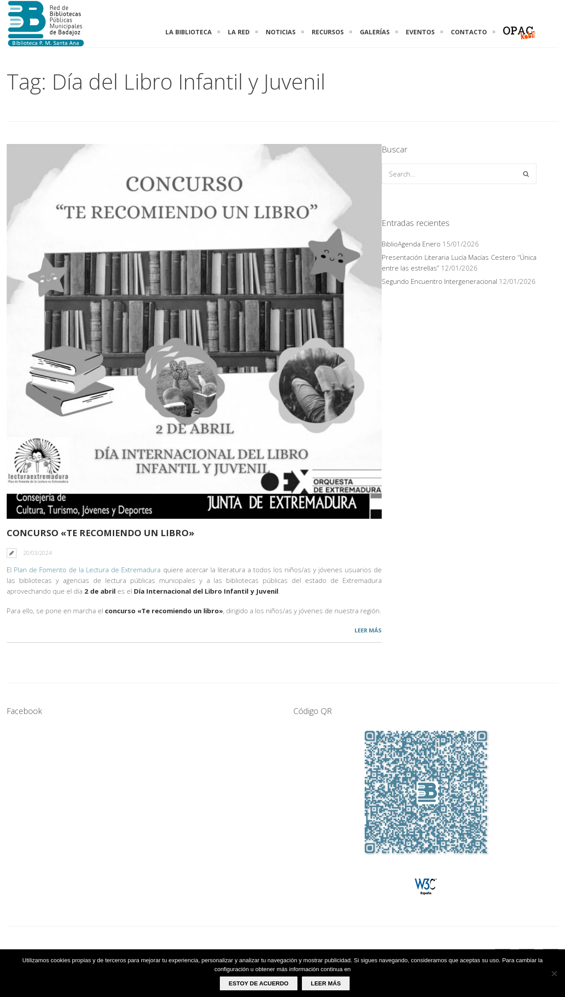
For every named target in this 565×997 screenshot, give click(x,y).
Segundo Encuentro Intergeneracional (439, 281)
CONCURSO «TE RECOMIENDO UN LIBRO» (100, 533)
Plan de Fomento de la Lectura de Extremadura (87, 569)
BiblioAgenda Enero (411, 243)
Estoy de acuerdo (259, 983)
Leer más (368, 630)
